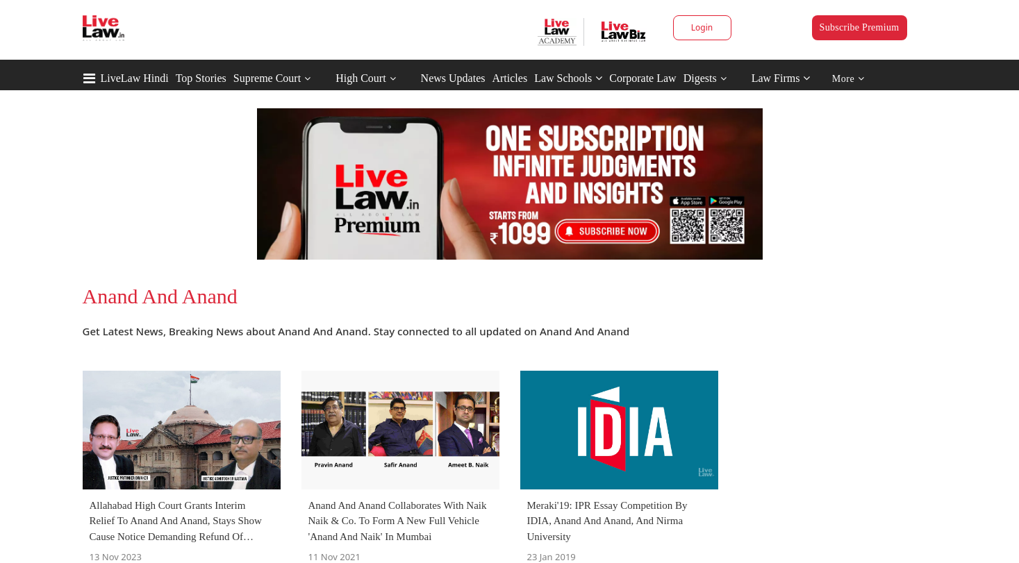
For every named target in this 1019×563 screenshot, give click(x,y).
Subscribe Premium (860, 27)
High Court (360, 78)
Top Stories (201, 78)
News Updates (453, 78)
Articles (509, 78)
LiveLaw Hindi (135, 78)
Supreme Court (267, 78)
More (848, 79)
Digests (700, 78)
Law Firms (781, 78)
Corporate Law (642, 78)
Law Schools (568, 78)
